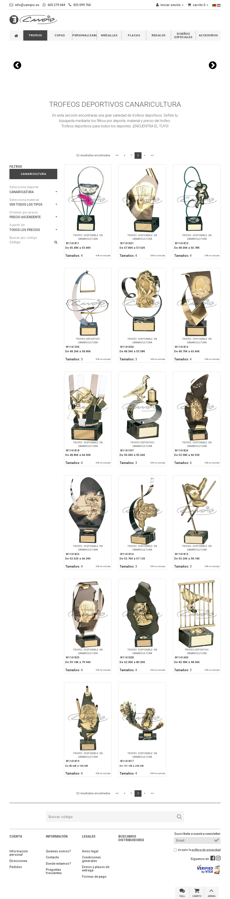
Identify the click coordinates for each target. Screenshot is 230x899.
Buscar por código (23, 237)
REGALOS (159, 35)
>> (152, 155)
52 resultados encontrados (93, 155)
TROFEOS (35, 35)
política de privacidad (206, 849)
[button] (17, 65)
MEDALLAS (109, 35)
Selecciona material (24, 200)
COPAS (60, 35)
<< (117, 155)
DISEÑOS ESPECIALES (183, 35)
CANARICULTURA (33, 192)
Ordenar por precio (23, 212)
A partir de (17, 225)
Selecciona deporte (23, 187)
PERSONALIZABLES (84, 35)
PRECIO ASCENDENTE (33, 217)
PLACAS (134, 35)
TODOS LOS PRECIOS (33, 230)
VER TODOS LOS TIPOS (33, 204)
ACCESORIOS (208, 35)
